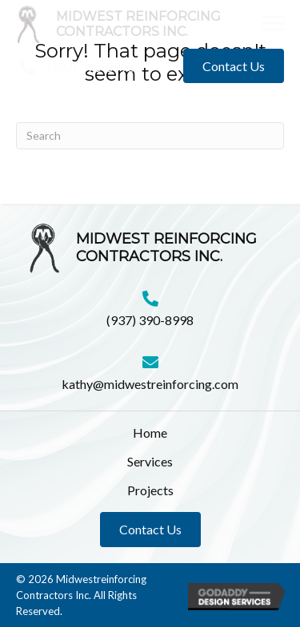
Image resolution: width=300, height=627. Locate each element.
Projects (150, 490)
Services (150, 461)
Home (150, 432)
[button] (273, 24)
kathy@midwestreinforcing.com (150, 383)
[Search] (150, 135)
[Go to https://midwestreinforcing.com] (135, 24)
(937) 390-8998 (90, 66)
